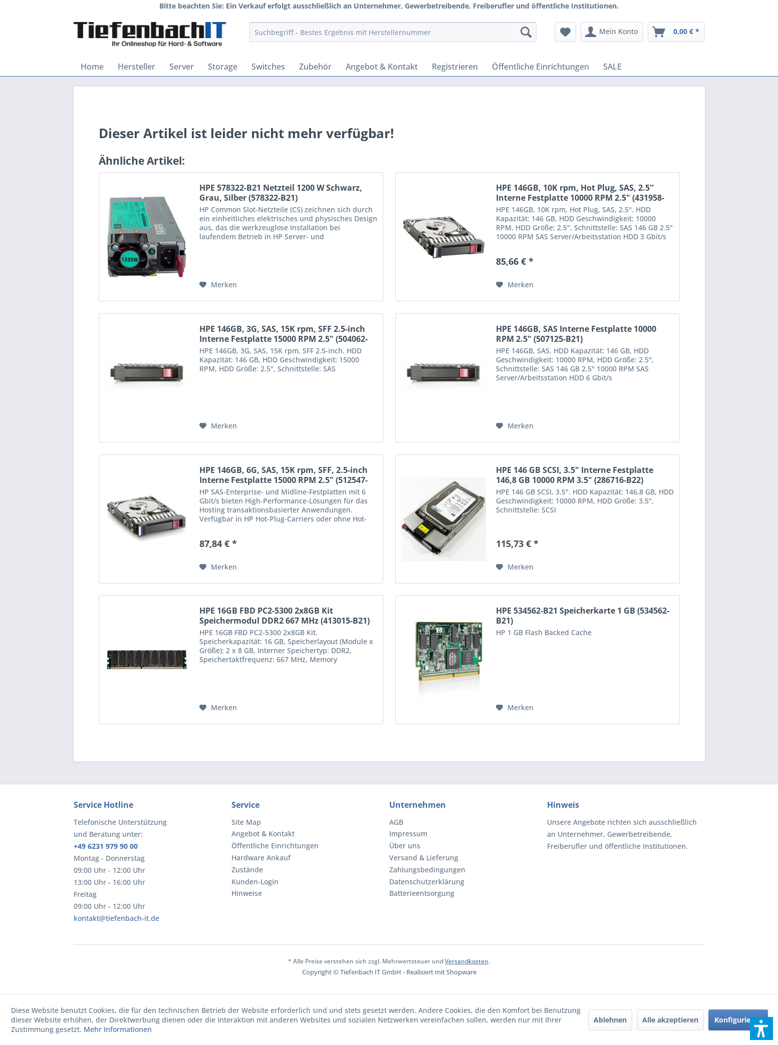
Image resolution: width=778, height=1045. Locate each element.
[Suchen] (526, 32)
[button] (761, 1028)
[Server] (181, 66)
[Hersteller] (136, 66)
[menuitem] (393, 32)
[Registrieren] (455, 66)
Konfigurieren (738, 1019)
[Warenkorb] (676, 32)
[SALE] (612, 66)
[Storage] (222, 66)
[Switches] (268, 66)
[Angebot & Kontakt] (382, 66)
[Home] (92, 66)
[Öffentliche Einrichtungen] (540, 66)
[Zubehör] (315, 66)
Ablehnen (610, 1019)
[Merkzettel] (565, 32)
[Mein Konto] (612, 32)
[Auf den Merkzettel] (218, 285)
